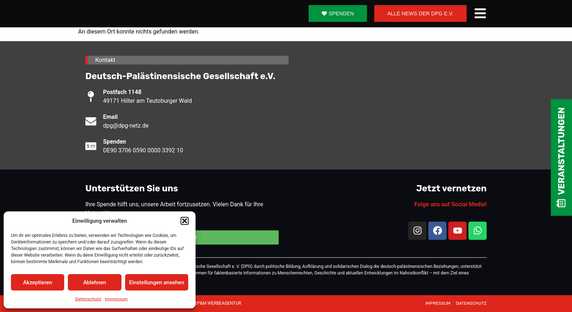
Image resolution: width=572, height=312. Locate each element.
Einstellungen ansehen (156, 282)
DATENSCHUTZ (471, 303)
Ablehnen (94, 282)
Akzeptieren (37, 282)
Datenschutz (88, 298)
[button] (184, 221)
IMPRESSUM (438, 303)
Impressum (116, 298)
